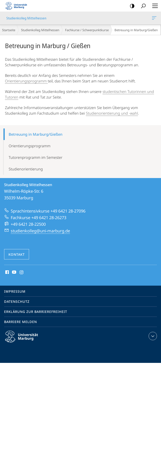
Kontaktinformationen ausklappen (152, 336)
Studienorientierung (103, 113)
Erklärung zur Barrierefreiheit (35, 311)
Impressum (15, 291)
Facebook (6, 272)
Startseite (8, 30)
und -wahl (129, 113)
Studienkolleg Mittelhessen (154, 19)
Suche (142, 6)
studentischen (115, 91)
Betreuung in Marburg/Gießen (35, 134)
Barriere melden (20, 322)
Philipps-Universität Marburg (25, 340)
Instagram (21, 272)
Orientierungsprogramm (26, 80)
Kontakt (16, 254)
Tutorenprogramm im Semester (35, 157)
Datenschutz (16, 301)
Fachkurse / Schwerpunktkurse (87, 30)
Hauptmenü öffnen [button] (154, 6)
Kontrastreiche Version (131, 6)
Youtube (13, 272)
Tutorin (133, 91)
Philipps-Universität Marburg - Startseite (17, 5)
